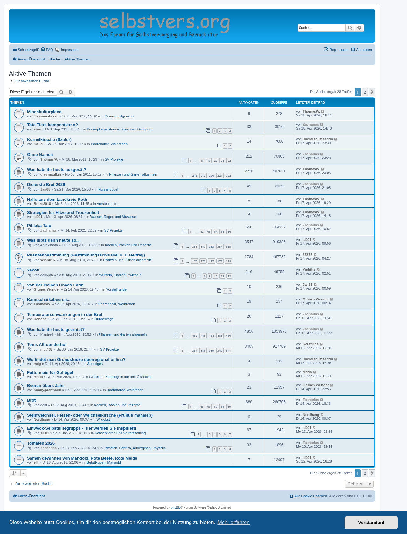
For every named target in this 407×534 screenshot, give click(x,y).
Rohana (40, 319)
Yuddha (309, 269)
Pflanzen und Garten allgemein (133, 174)
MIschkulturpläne (44, 111)
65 (222, 231)
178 (219, 261)
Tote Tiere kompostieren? (52, 125)
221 (219, 175)
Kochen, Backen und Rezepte (128, 245)
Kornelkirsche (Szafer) (49, 139)
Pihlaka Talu (39, 225)
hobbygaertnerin (47, 390)
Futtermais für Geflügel (50, 372)
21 (222, 160)
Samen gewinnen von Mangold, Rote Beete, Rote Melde (82, 458)
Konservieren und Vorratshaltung (120, 433)
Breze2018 (42, 204)
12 (229, 276)
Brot (31, 400)
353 (211, 246)
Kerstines (311, 344)
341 (228, 350)
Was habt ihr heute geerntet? (56, 329)
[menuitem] (46, 49)
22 (229, 160)
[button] (372, 92)
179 (228, 261)
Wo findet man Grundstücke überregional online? (76, 359)
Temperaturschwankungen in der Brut (64, 314)
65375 (308, 254)
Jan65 (45, 189)
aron (37, 129)
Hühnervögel (108, 189)
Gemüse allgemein (119, 116)
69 (229, 406)
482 (194, 336)
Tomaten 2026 (41, 443)
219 (203, 175)
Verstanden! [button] (371, 522)
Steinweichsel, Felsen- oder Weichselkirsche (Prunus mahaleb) (90, 415)
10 (215, 276)
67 (215, 406)
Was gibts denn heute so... (53, 240)
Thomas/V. (311, 111)
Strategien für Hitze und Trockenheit (63, 212)
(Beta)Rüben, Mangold (103, 462)
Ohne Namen (40, 154)
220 (211, 175)
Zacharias (311, 124)
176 (203, 261)
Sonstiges (95, 364)
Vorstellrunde (107, 204)
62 (202, 231)
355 (228, 246)
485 (219, 336)
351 (194, 246)
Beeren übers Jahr (45, 385)
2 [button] (365, 92)
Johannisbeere (46, 116)
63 (208, 231)
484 (211, 336)
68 (222, 406)
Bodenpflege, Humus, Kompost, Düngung (119, 129)
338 (203, 350)
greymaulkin (50, 174)
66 (229, 231)
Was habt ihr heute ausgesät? (56, 169)
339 (211, 350)
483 (203, 336)
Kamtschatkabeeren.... (49, 299)
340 (219, 350)
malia (38, 144)
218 (194, 175)
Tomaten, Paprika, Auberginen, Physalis (134, 448)
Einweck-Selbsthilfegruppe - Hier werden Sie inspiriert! (81, 428)
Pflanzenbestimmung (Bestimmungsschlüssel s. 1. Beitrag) (86, 255)
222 (228, 175)
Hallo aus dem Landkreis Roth (57, 199)
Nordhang (42, 419)
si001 (38, 217)
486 (228, 336)
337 (194, 350)
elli (36, 462)
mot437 (46, 349)
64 (215, 231)
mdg (37, 364)
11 (222, 276)
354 (219, 246)
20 (215, 160)
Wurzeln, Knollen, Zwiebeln (120, 275)
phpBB (175, 507)
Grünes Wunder (47, 289)
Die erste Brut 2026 (46, 184)
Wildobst (103, 419)
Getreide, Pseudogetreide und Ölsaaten (120, 377)
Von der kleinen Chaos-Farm (55, 285)
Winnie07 (48, 260)
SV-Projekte (114, 159)
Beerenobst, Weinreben (109, 144)
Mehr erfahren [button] (233, 522)
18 (202, 160)
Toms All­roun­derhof (47, 344)
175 (194, 261)
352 (203, 246)
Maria (38, 377)
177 (211, 261)
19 (208, 160)
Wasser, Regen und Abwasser (113, 217)
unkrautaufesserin (318, 139)
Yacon (33, 270)
